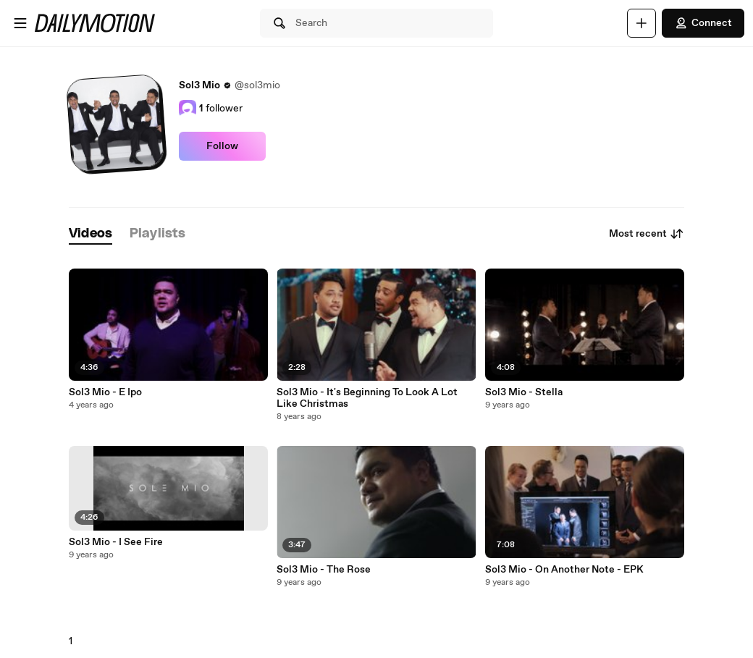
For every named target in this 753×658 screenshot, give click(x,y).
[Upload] (641, 23)
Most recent (646, 234)
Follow (222, 146)
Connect (703, 23)
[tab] (90, 234)
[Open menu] (20, 23)
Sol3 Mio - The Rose (324, 569)
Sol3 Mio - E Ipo (105, 392)
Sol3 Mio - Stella (524, 392)
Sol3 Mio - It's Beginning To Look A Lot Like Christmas (367, 398)
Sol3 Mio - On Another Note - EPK (564, 569)
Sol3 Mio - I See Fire (116, 542)
